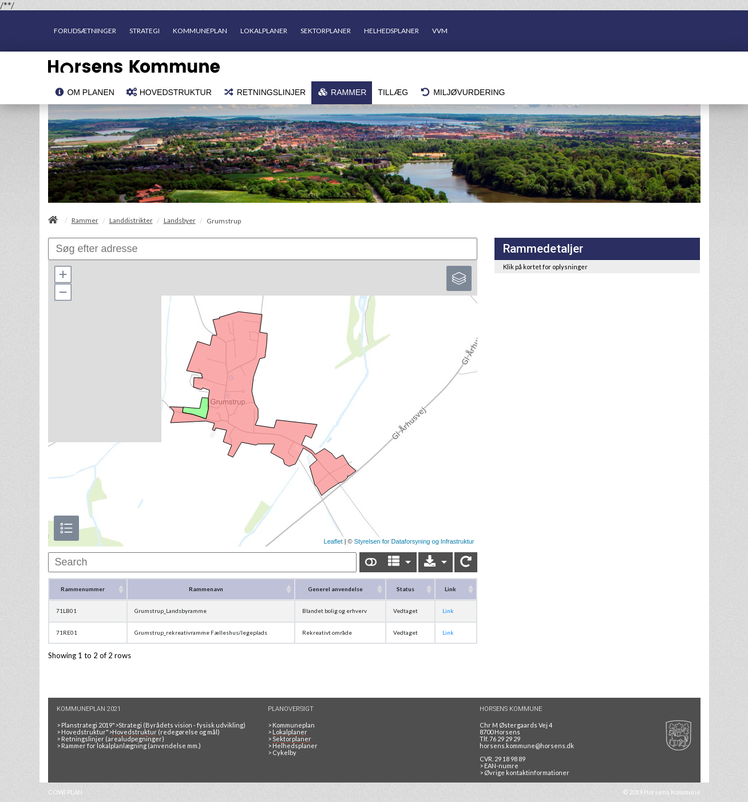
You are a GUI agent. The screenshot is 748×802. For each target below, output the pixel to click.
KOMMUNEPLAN (200, 30)
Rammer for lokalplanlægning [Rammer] (104, 745)
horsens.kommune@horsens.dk (527, 745)
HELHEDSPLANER (391, 30)
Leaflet (333, 541)
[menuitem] (84, 92)
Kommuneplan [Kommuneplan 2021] (293, 725)
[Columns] (399, 562)
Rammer (85, 221)
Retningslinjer (82, 738)
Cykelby (284, 752)
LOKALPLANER (263, 30)
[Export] (435, 562)
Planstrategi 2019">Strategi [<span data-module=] (101, 725)
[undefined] (202, 562)
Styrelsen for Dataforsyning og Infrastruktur (414, 541)
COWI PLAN (65, 792)
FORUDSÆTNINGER (85, 30)
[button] (62, 274)
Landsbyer (180, 221)
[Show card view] (370, 562)
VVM (440, 30)
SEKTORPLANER (325, 30)
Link (448, 610)
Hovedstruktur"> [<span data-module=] (109, 732)
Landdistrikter (131, 221)
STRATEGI (144, 30)
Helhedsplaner (295, 745)
